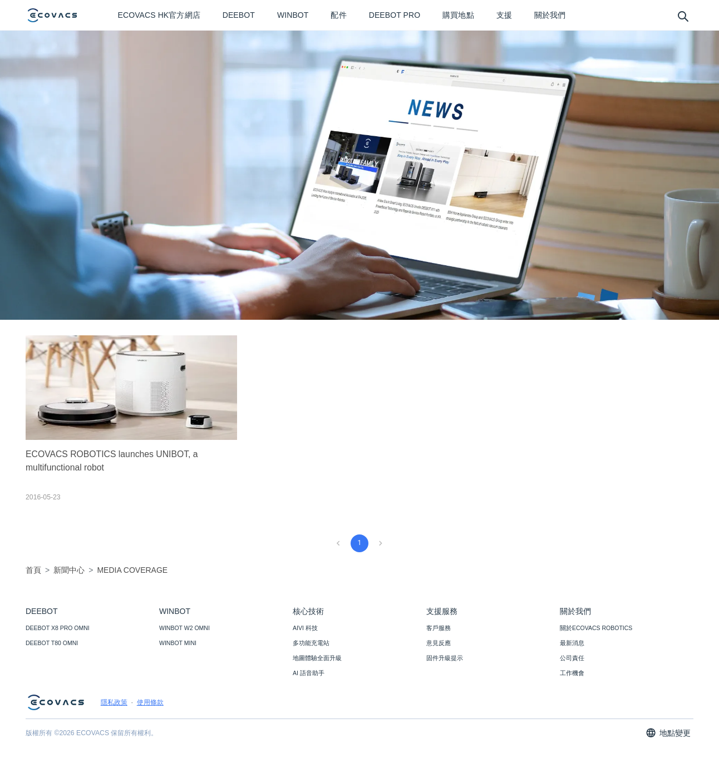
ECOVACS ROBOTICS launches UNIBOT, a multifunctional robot (112, 461)
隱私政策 (114, 702)
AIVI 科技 (305, 628)
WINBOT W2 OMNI (184, 628)
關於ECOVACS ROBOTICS (596, 628)
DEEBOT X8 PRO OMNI (58, 628)
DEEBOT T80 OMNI (52, 643)
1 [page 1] (359, 543)
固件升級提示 (444, 658)
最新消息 (572, 643)
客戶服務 (438, 628)
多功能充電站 (311, 643)
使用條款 (150, 702)
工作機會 (572, 673)
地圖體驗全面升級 (317, 658)
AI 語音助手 (308, 673)
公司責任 (572, 658)
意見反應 (438, 643)
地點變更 (668, 732)
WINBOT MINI (177, 643)
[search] (682, 16)
